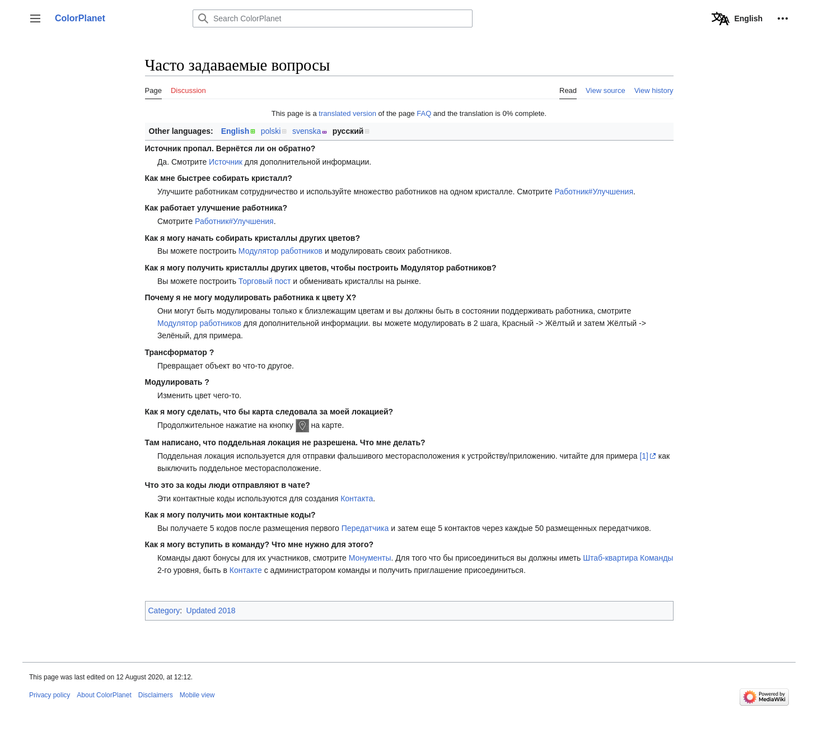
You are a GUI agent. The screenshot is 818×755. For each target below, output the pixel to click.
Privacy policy (49, 695)
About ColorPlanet (104, 695)
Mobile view (197, 695)
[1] (643, 455)
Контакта (356, 498)
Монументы (370, 557)
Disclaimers (155, 695)
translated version (347, 113)
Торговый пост (265, 281)
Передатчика (365, 528)
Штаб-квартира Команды (628, 557)
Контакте (246, 570)
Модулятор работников (280, 250)
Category (164, 610)
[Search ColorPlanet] (333, 18)
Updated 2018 (211, 610)
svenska (306, 131)
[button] (35, 18)
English (235, 131)
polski (271, 131)
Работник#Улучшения (593, 191)
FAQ (424, 113)
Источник (225, 161)
